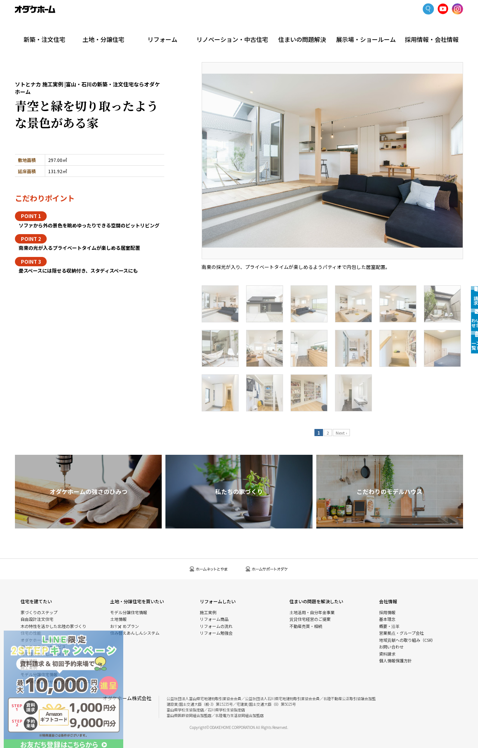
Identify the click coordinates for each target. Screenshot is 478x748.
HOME (20, 43)
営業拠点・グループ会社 (401, 633)
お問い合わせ (391, 647)
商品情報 (29, 660)
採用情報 (387, 612)
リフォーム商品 (214, 619)
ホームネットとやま (208, 569)
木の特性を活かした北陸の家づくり (53, 626)
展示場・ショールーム (369, 27)
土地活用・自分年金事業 (312, 612)
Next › (341, 433)
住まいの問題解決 (307, 27)
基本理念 (387, 619)
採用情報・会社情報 (431, 27)
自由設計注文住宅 (37, 619)
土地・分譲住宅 (109, 27)
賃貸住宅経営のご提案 (309, 619)
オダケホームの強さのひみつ (47, 640)
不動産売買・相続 (305, 626)
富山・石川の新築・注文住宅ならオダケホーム (35, 9)
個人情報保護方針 (395, 660)
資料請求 (387, 654)
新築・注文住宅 (46, 27)
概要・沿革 (389, 626)
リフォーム (172, 27)
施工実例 (67, 43)
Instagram (457, 9)
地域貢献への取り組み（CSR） (407, 640)
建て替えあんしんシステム (45, 654)
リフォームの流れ (216, 626)
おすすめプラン (124, 626)
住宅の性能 (31, 633)
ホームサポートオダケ (267, 569)
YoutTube (443, 9)
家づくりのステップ (39, 612)
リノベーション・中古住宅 (239, 27)
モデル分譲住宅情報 (39, 674)
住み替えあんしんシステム (134, 633)
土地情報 (118, 619)
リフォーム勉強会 (216, 633)
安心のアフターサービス (43, 647)
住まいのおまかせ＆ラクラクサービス (55, 681)
